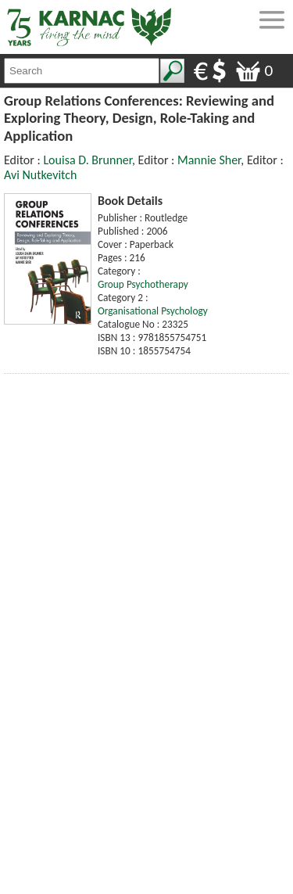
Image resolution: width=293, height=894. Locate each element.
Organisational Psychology (153, 311)
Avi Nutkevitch (40, 174)
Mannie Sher (209, 160)
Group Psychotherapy (143, 284)
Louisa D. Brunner (87, 160)
